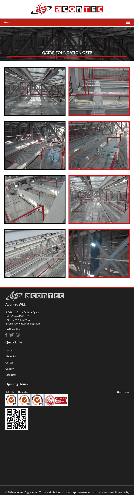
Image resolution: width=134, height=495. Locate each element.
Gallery (9, 368)
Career (9, 362)
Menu (7, 22)
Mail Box (10, 374)
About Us (10, 356)
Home (8, 350)
